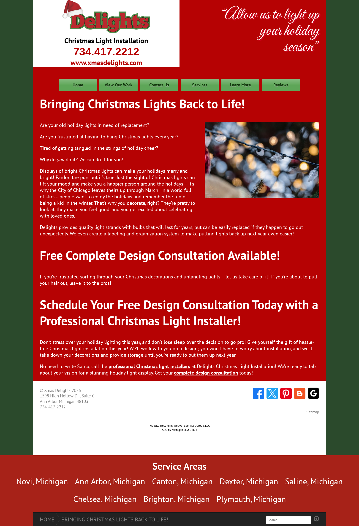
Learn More (240, 85)
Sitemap (312, 412)
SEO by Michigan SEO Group (179, 430)
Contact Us (159, 85)
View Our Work (118, 85)
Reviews (280, 85)
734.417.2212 (106, 52)
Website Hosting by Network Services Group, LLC (180, 425)
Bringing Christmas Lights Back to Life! (114, 519)
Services (199, 85)
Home (78, 85)
